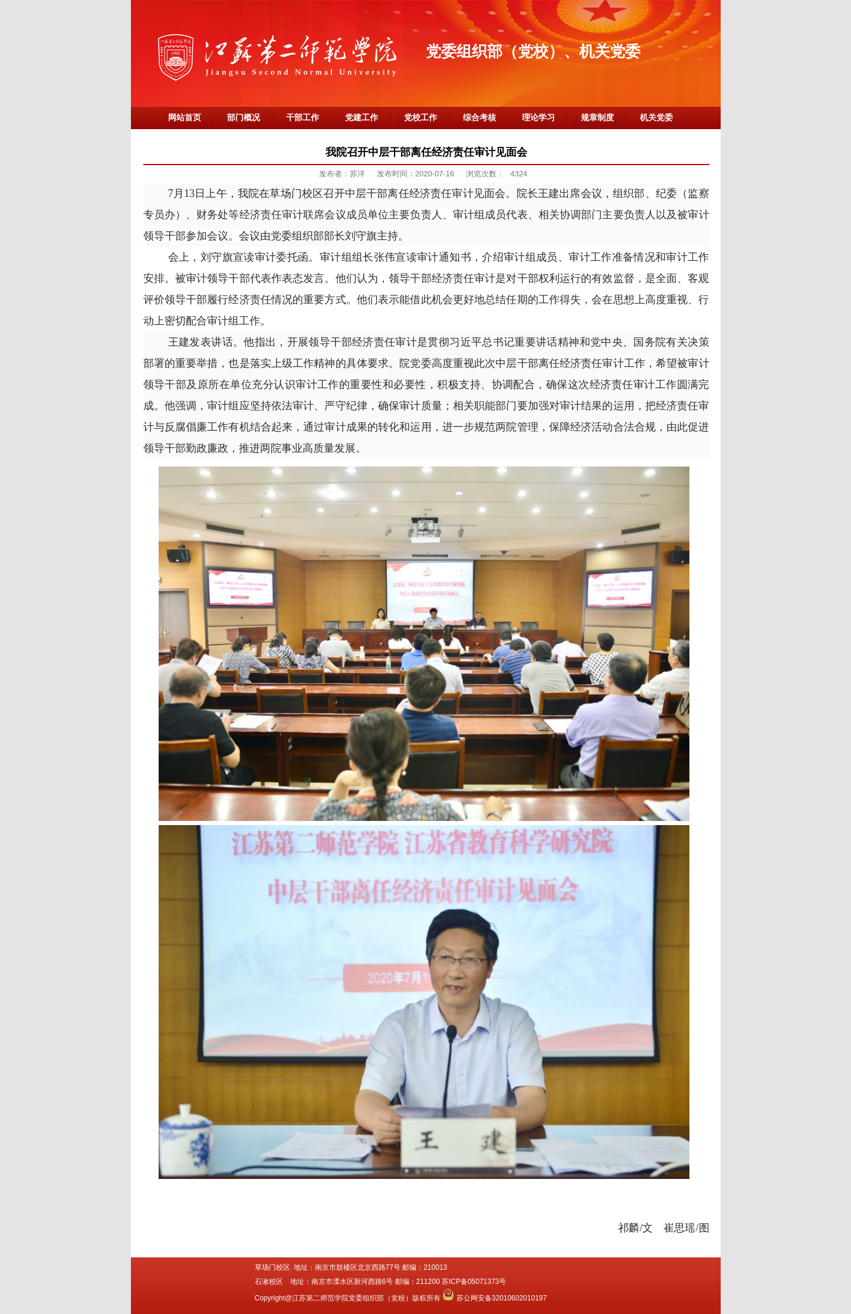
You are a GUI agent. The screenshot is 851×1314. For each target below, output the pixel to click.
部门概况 (243, 117)
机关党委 (656, 117)
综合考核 (479, 117)
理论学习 (538, 117)
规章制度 (597, 117)
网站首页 (184, 117)
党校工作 (420, 117)
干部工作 (302, 117)
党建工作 (361, 117)
